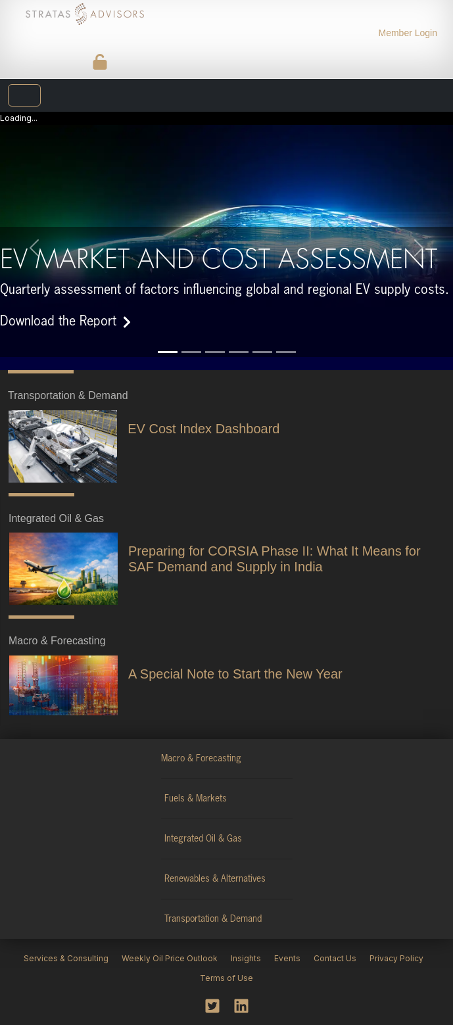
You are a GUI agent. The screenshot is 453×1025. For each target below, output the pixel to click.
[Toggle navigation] (24, 95)
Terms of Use (226, 965)
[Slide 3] (215, 338)
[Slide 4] (239, 338)
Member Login (408, 33)
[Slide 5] (262, 338)
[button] (34, 234)
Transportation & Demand (213, 906)
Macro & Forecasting (201, 745)
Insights (246, 945)
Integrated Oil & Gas (203, 825)
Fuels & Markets (195, 785)
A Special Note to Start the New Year (235, 661)
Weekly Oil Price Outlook (170, 945)
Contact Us (335, 945)
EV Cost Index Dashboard (203, 415)
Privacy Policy (396, 945)
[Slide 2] (191, 338)
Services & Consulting (66, 945)
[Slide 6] (286, 338)
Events (287, 945)
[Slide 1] (168, 338)
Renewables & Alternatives (215, 865)
